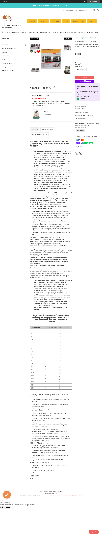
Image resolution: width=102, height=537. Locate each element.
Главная (32, 21)
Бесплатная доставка (81, 112)
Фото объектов (78, 21)
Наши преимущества (9, 48)
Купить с (85, 81)
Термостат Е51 (49, 114)
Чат (93, 532)
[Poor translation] (7, 507)
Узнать (64, 5)
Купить (85, 77)
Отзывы (4, 52)
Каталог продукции (11, 32)
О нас (66, 21)
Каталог (43, 21)
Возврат (5, 67)
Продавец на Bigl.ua (51, 493)
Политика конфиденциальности (72, 495)
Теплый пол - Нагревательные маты (31, 32)
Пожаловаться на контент (53, 495)
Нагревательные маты (53, 32)
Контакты (55, 21)
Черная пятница (7, 70)
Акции (4, 59)
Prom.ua (60, 491)
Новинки (5, 56)
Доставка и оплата (8, 63)
